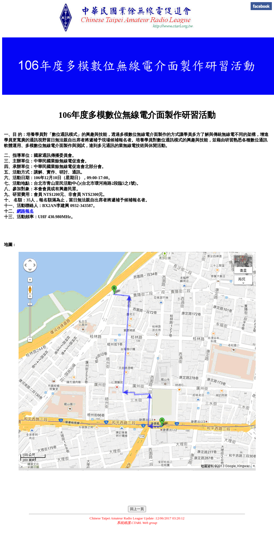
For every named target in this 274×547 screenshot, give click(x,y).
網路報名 (25, 211)
